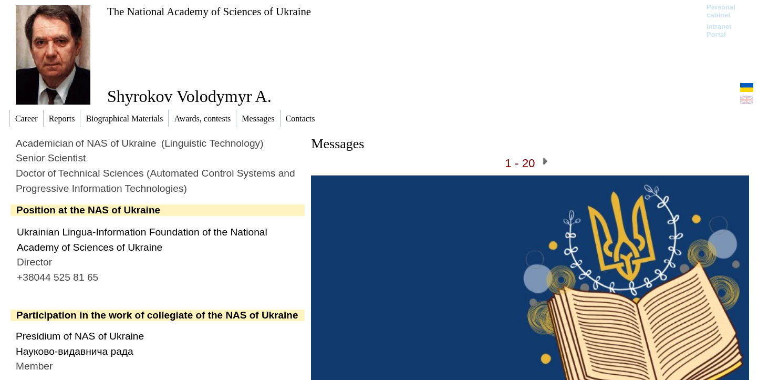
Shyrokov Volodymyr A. (189, 96)
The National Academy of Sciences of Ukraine (209, 11)
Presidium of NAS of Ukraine (80, 336)
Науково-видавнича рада (74, 351)
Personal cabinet (721, 11)
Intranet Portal (719, 30)
